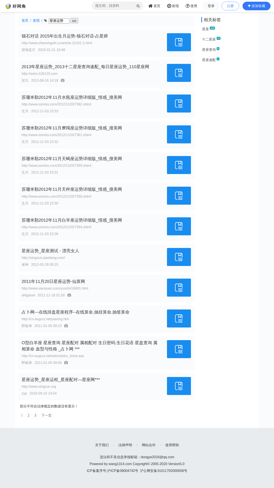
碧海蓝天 (28, 50)
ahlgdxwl (28, 295)
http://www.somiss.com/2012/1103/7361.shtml (56, 135)
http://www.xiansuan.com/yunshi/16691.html (55, 288)
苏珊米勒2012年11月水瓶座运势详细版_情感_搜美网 (72, 97)
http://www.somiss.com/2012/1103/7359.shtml (56, 165)
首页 (25, 20)
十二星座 (211, 39)
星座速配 (210, 59)
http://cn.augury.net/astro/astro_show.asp (53, 356)
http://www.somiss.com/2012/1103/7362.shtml (56, 104)
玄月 (25, 111)
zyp (24, 393)
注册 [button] (230, 6)
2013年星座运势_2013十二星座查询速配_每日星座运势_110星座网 (85, 66)
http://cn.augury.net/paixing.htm (45, 319)
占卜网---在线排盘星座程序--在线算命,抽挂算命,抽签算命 (76, 312)
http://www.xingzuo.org (39, 386)
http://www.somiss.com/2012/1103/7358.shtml (56, 196)
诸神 (25, 264)
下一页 (46, 415)
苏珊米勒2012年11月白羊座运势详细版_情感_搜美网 (72, 220)
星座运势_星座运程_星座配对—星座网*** (61, 379)
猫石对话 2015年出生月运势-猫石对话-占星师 (65, 36)
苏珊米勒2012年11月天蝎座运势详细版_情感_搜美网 (72, 158)
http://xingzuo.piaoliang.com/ (43, 258)
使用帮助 (172, 445)
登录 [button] (211, 6)
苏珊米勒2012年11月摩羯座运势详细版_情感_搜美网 (72, 128)
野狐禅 (27, 326)
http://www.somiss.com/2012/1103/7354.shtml (56, 227)
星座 (208, 29)
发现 (36, 20)
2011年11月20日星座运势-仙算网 (53, 281)
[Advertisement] (228, 130)
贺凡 (25, 80)
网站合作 (149, 445)
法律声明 (125, 445)
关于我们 (102, 445)
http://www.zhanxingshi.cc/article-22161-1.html (57, 43)
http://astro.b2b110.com (40, 73)
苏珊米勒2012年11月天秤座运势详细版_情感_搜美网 (72, 189)
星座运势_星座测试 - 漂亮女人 (50, 250)
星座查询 (210, 49)
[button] (257, 6)
